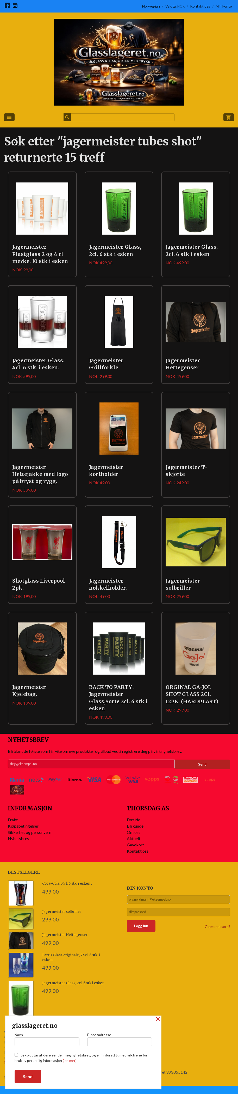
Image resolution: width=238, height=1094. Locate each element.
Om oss (133, 840)
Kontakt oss (137, 859)
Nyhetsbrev (18, 846)
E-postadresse (119, 1038)
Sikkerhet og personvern (29, 840)
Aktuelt (133, 846)
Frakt (13, 827)
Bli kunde (135, 834)
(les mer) (70, 1060)
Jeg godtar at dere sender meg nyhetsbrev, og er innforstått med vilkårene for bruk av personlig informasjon (81, 1058)
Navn (47, 1038)
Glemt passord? (217, 937)
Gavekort (135, 852)
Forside (133, 827)
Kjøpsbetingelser (23, 834)
